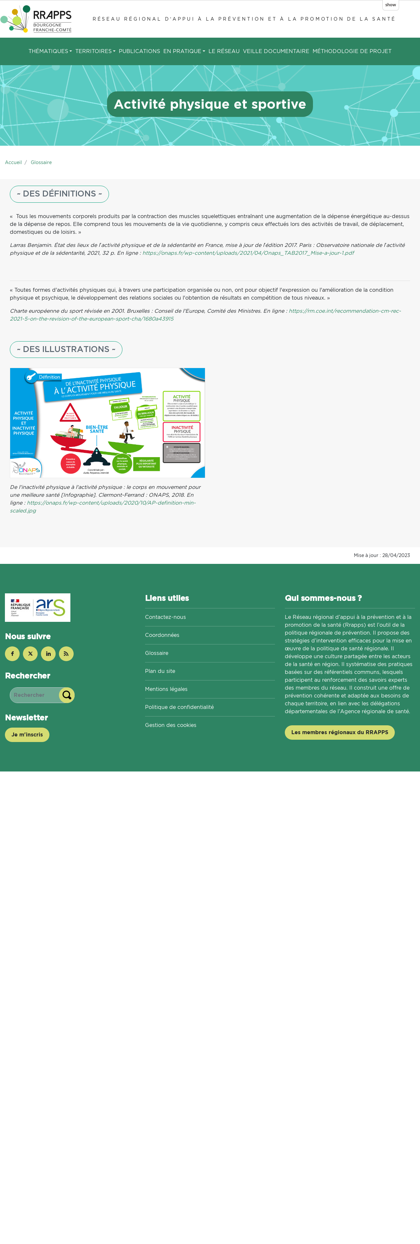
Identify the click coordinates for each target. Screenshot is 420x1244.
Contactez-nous (165, 617)
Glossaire (41, 162)
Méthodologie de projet (352, 51)
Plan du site (160, 671)
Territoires (93, 51)
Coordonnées (162, 635)
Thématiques (48, 51)
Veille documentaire (276, 51)
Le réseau (224, 51)
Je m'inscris (27, 735)
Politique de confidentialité (179, 707)
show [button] (390, 5)
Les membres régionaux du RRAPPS (339, 732)
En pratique (182, 51)
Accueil (13, 162)
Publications (139, 51)
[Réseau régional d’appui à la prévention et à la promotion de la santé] (37, 18)
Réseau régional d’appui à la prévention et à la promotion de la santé (244, 19)
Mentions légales (166, 689)
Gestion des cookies (170, 725)
